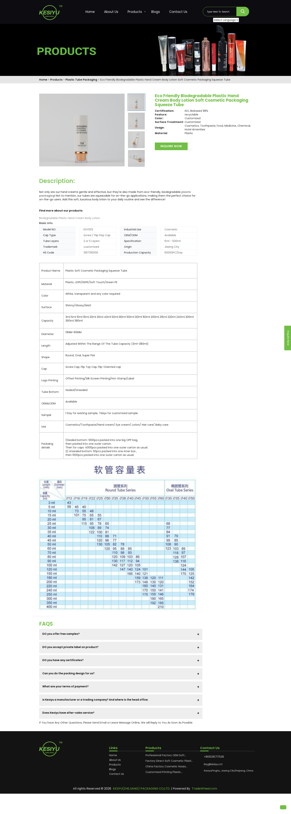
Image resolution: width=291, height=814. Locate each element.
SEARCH (242, 10)
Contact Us (178, 12)
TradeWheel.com (204, 790)
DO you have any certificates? (63, 661)
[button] (283, 807)
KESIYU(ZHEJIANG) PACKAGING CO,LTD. (141, 790)
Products (135, 12)
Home (90, 12)
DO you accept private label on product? (71, 647)
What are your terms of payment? (66, 687)
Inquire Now (171, 146)
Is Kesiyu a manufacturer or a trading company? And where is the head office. (96, 701)
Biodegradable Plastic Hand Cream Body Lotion (70, 218)
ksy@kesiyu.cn (213, 766)
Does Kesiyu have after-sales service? (69, 714)
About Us (111, 12)
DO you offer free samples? (61, 634)
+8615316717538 (214, 758)
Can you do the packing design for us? (69, 674)
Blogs (155, 12)
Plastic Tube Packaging (81, 80)
